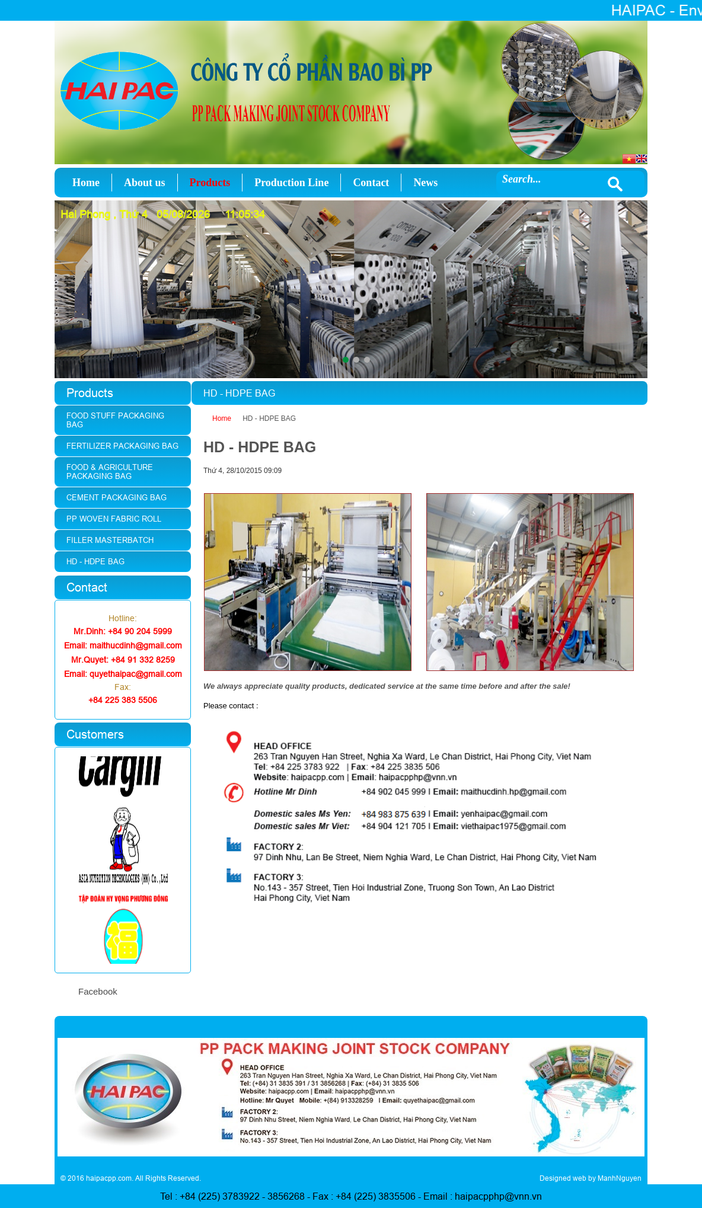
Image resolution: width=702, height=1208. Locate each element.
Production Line (291, 182)
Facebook (97, 991)
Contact (371, 182)
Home (86, 182)
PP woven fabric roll (113, 518)
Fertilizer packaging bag (122, 445)
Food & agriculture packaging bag (109, 471)
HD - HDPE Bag (95, 561)
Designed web (563, 1178)
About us (144, 182)
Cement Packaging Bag (116, 497)
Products (210, 182)
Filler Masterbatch (110, 540)
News (425, 182)
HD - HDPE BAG (269, 418)
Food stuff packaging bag (115, 420)
